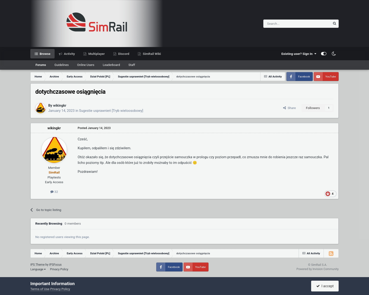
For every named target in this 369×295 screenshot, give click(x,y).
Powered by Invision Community (318, 269)
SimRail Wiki (151, 54)
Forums (41, 65)
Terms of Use (39, 289)
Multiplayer (96, 54)
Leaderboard (111, 65)
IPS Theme (37, 264)
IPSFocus (55, 264)
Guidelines (61, 65)
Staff (131, 65)
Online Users (85, 65)
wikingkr (59, 105)
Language (38, 269)
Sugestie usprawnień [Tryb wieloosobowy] (111, 111)
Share (289, 108)
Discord (123, 54)
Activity (69, 54)
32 (54, 192)
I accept (325, 286)
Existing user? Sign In (298, 53)
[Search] (285, 24)
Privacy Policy (59, 269)
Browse (44, 54)
